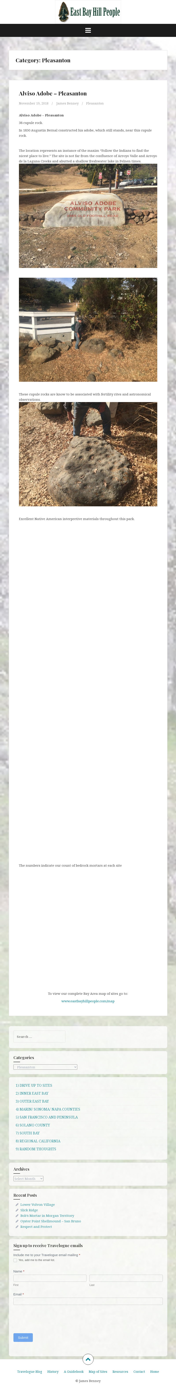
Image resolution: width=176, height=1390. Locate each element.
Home (154, 1371)
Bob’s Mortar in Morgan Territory (47, 1215)
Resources (120, 1371)
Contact (139, 1371)
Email (18, 1294)
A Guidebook (73, 1371)
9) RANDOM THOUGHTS (36, 1149)
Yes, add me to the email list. (34, 1260)
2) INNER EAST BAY (32, 1093)
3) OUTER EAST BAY (32, 1101)
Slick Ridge (29, 1210)
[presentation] (46, 1317)
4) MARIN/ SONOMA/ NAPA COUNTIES (48, 1109)
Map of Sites (98, 1371)
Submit (23, 1337)
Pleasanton (96, 103)
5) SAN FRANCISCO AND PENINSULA (47, 1117)
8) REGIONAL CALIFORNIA (38, 1141)
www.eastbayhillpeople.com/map (88, 1001)
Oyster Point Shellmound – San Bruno (50, 1221)
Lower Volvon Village (37, 1204)
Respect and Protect (36, 1226)
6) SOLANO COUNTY (33, 1125)
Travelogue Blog (29, 1371)
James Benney (68, 103)
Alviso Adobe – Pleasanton (53, 93)
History (53, 1371)
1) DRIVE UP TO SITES (34, 1085)
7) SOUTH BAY (28, 1133)
